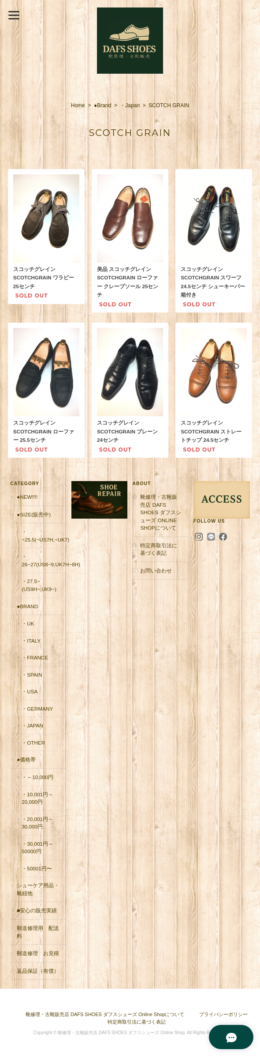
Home (78, 105)
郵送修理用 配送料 (38, 932)
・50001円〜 (37, 868)
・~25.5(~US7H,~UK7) (44, 535)
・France (35, 657)
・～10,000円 (37, 777)
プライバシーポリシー (223, 1014)
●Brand (102, 105)
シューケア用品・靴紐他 (38, 889)
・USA (29, 691)
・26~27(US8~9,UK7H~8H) (44, 560)
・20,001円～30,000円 (37, 823)
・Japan (130, 105)
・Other (33, 742)
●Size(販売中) (34, 514)
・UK (28, 623)
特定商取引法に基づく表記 (158, 549)
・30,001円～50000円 (37, 848)
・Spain (32, 675)
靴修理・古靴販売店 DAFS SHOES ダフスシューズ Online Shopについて (160, 512)
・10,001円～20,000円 (37, 798)
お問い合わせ (156, 570)
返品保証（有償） (38, 971)
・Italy (31, 641)
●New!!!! (27, 497)
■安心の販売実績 (37, 910)
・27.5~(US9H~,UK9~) (39, 585)
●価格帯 (26, 759)
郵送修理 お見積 (38, 953)
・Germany (37, 709)
